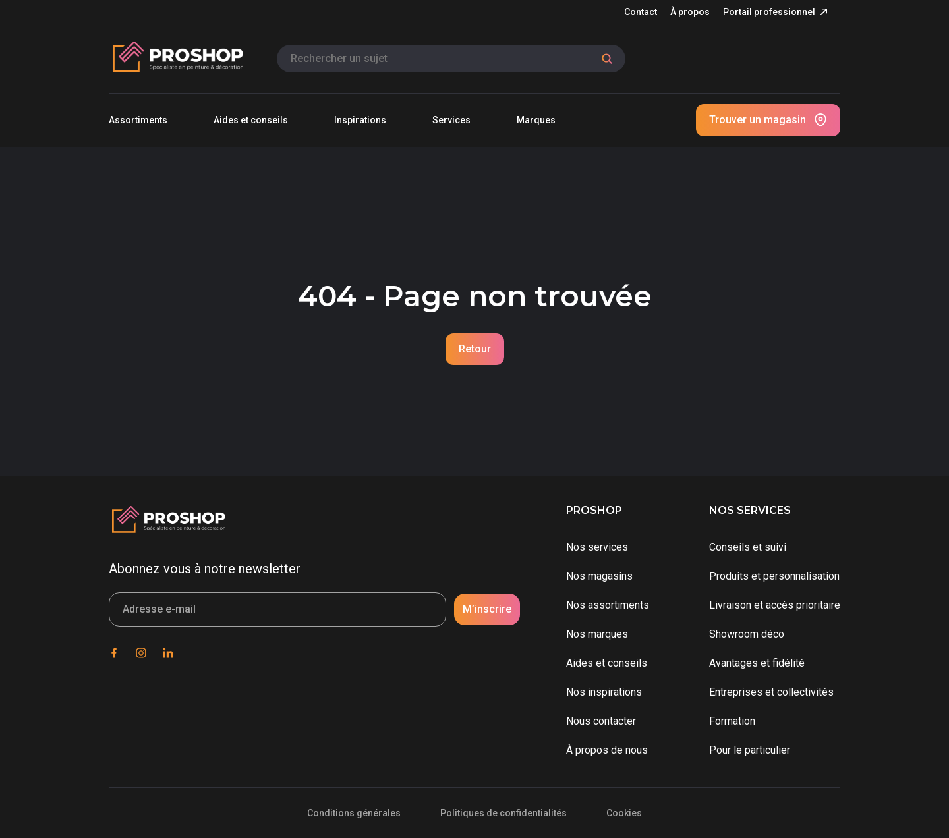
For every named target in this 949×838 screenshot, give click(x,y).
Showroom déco (746, 634)
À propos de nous (607, 750)
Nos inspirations (604, 692)
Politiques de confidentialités (503, 813)
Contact (640, 12)
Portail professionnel (769, 12)
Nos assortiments (607, 605)
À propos (690, 12)
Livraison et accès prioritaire (774, 605)
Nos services (597, 547)
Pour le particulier (749, 750)
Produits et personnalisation (774, 576)
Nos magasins (599, 576)
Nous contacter (601, 721)
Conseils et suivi (747, 547)
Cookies (624, 813)
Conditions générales (354, 813)
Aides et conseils (606, 663)
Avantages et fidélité (757, 663)
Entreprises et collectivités (771, 692)
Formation (732, 721)
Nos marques (597, 634)
